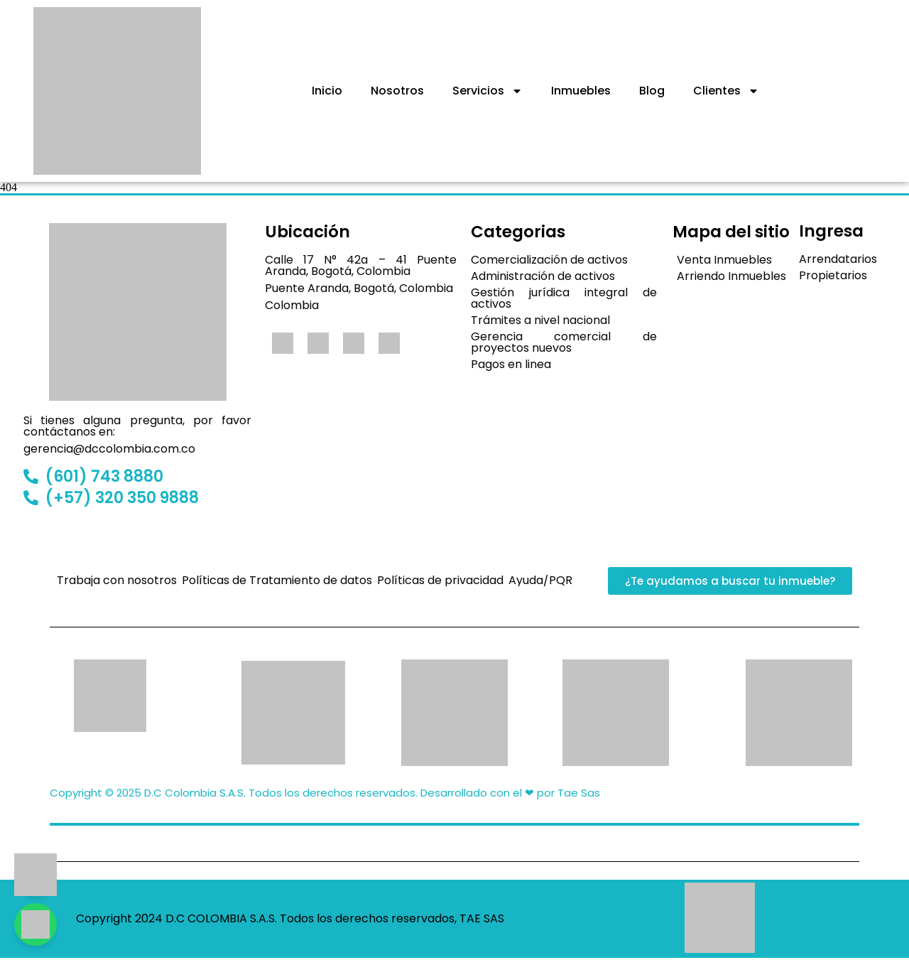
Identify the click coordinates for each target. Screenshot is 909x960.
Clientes (726, 91)
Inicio (327, 90)
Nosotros (397, 90)
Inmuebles (581, 90)
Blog (652, 90)
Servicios (487, 91)
